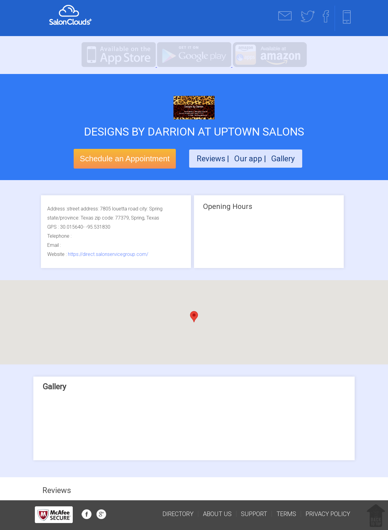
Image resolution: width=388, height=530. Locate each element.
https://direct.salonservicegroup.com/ (108, 254)
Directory (177, 514)
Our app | (251, 158)
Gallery (283, 158)
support (254, 514)
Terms (286, 514)
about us (217, 514)
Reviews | (213, 158)
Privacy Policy (328, 514)
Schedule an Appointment (124, 158)
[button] (194, 316)
